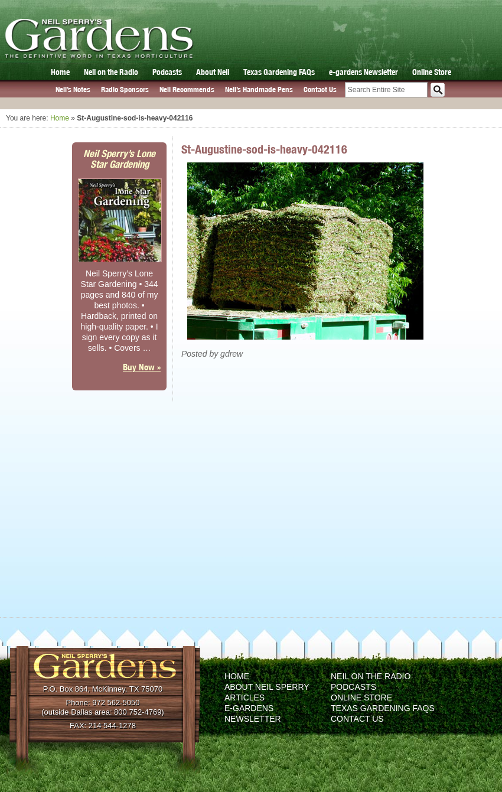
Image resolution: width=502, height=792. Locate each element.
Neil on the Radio (111, 72)
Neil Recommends (186, 89)
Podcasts (167, 72)
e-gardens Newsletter (363, 72)
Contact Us (320, 89)
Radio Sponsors (125, 89)
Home (60, 72)
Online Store (431, 72)
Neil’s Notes (73, 89)
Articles (244, 697)
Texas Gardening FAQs (279, 72)
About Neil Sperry (266, 687)
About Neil (212, 72)
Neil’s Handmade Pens (259, 89)
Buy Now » (142, 367)
